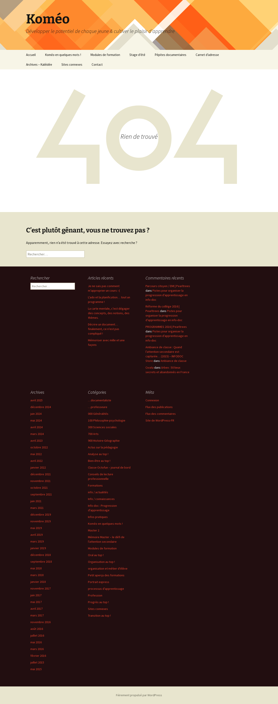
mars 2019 (37, 541)
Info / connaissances (101, 499)
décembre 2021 (40, 474)
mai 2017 (36, 602)
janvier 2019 (38, 548)
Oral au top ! (96, 555)
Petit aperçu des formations (106, 575)
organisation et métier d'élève (107, 568)
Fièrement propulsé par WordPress (139, 695)
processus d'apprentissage (106, 589)
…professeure (97, 407)
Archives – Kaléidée (39, 64)
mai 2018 (36, 568)
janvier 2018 (38, 582)
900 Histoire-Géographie (104, 441)
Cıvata (150, 367)
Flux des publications (159, 407)
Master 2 (93, 530)
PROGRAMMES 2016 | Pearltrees (166, 327)
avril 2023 (36, 441)
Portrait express (98, 582)
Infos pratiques (98, 517)
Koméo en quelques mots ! (63, 55)
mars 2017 (37, 615)
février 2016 (38, 656)
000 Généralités (98, 414)
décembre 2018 (40, 555)
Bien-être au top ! (99, 461)
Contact (97, 64)
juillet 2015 (37, 662)
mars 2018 (37, 575)
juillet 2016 (37, 635)
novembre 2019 (40, 521)
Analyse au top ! (98, 454)
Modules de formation (105, 55)
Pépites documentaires (170, 55)
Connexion (152, 400)
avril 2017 (36, 609)
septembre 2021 (41, 494)
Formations (95, 485)
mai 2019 (36, 528)
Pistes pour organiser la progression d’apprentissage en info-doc (167, 295)
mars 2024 (37, 434)
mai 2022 (36, 454)
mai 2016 (36, 642)
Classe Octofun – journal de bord (109, 467)
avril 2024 (36, 427)
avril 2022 (36, 461)
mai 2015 (36, 669)
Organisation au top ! (101, 562)
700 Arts (93, 434)
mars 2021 (37, 508)
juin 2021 (35, 501)
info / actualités (98, 492)
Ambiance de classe (174, 361)
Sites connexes (71, 64)
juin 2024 (35, 414)
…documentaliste (99, 400)
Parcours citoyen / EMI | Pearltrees (168, 286)
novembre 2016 (40, 622)
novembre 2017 (40, 588)
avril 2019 (36, 535)
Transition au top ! (99, 615)
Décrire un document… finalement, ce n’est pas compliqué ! (103, 328)
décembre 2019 (40, 514)
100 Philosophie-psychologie (106, 420)
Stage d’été (137, 55)
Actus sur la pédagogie (103, 447)
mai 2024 (36, 420)
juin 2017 (35, 595)
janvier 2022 (38, 467)
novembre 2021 (40, 481)
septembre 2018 (41, 562)
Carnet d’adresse (207, 55)
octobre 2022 (39, 447)
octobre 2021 (39, 488)
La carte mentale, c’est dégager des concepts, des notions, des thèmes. (109, 313)
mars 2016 (37, 649)
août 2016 (36, 629)
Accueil (31, 55)
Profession (95, 595)
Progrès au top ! (98, 602)
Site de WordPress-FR (160, 420)
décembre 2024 (40, 407)
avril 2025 (36, 400)
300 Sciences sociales (102, 427)
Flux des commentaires (161, 414)
